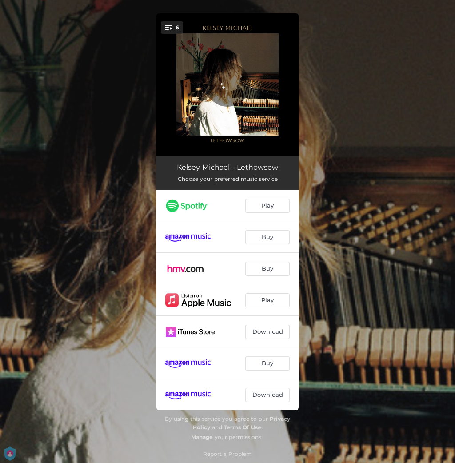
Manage (202, 437)
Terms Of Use (242, 427)
